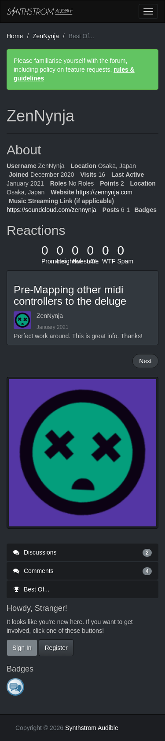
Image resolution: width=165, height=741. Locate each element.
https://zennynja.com (104, 192)
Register (55, 647)
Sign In (22, 647)
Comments (82, 570)
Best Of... (31, 589)
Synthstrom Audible (40, 11)
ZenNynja (50, 315)
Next (145, 361)
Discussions (82, 552)
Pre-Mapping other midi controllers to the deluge (70, 295)
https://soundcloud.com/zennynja (51, 209)
